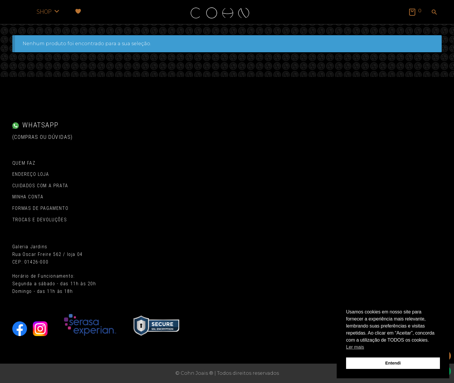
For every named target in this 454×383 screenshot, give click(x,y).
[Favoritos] (78, 11)
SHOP (48, 11)
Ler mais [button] (355, 347)
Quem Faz (23, 163)
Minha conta (28, 197)
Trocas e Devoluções (39, 219)
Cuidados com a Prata (40, 185)
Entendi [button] (393, 363)
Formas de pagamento (40, 208)
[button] (434, 12)
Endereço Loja (30, 174)
